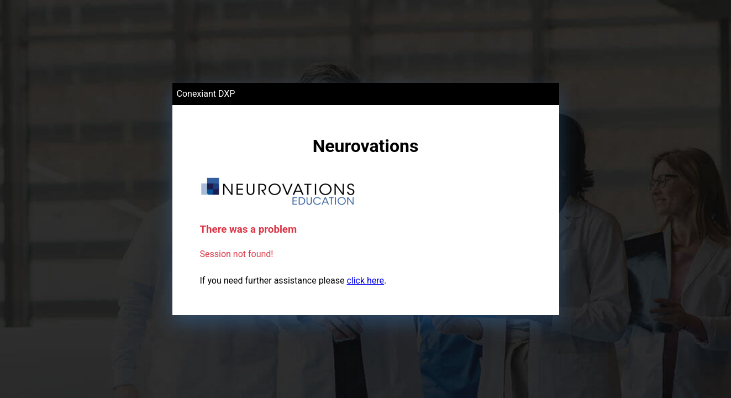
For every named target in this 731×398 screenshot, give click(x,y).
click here (365, 280)
